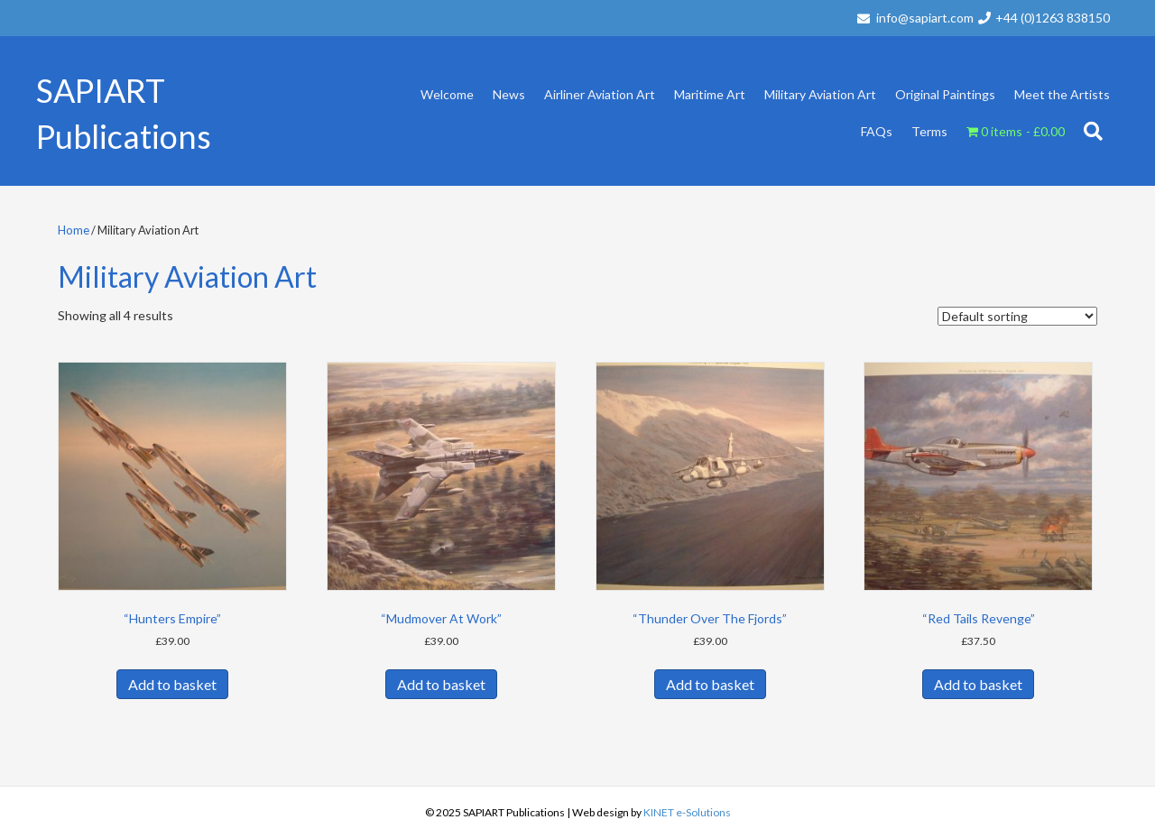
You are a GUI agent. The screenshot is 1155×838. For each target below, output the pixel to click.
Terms (929, 131)
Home (73, 230)
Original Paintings (945, 94)
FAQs (876, 131)
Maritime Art (709, 94)
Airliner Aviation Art (599, 94)
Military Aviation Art (820, 94)
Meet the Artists (1062, 94)
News (509, 94)
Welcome (447, 94)
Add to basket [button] (172, 684)
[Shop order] (1017, 316)
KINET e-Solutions (687, 812)
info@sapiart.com (925, 17)
